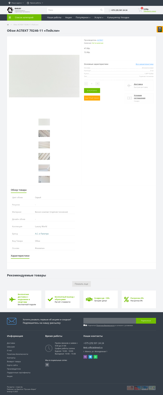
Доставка (138, 84)
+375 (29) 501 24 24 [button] (94, 343)
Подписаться (146, 321)
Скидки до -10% (102, 298)
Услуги (98, 17)
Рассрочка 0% (137, 298)
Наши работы (54, 17)
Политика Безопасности (105, 325)
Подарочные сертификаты (18, 372)
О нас (9, 350)
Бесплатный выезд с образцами (64, 298)
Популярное (83, 17)
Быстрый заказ (92, 98)
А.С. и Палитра (42, 233)
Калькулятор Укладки (118, 17)
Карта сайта (12, 365)
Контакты (11, 358)
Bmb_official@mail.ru (93, 347)
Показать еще (81, 284)
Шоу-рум (11, 346)
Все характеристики (144, 64)
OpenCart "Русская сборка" (26, 389)
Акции (68, 17)
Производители (14, 369)
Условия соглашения (139, 96)
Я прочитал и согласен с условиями (110, 325)
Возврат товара (14, 361)
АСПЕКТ (100, 40)
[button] (16, 3)
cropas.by (19, 387)
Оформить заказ (150, 11)
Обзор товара (18, 189)
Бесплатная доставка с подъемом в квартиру (24, 298)
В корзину (92, 90)
